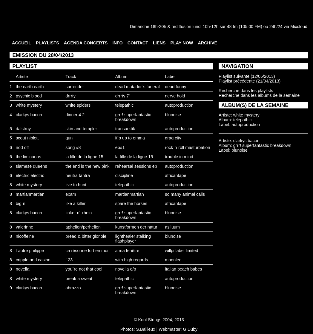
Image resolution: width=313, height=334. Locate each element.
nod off (22, 147)
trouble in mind (179, 156)
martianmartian (30, 194)
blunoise (173, 114)
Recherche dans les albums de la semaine (259, 95)
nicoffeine (25, 236)
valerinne (24, 227)
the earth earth (30, 86)
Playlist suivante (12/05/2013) (247, 76)
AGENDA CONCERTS (86, 43)
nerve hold (175, 96)
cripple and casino (33, 259)
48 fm (232, 26)
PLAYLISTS (47, 43)
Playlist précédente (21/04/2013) (249, 81)
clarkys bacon (29, 114)
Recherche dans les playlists (246, 90)
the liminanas (28, 156)
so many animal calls (185, 194)
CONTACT (138, 43)
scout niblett (27, 138)
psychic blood (29, 96)
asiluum (172, 227)
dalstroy (23, 128)
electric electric (30, 175)
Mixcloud (298, 26)
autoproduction (179, 105)
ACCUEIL (21, 43)
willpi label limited (181, 250)
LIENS (159, 43)
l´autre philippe (30, 250)
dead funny (175, 86)
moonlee (173, 259)
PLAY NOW (181, 43)
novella (23, 269)
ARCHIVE (207, 43)
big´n (20, 203)
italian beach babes (183, 269)
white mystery (29, 105)
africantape (175, 175)
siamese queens (31, 166)
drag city (173, 138)
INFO (117, 43)
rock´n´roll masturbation (187, 147)
